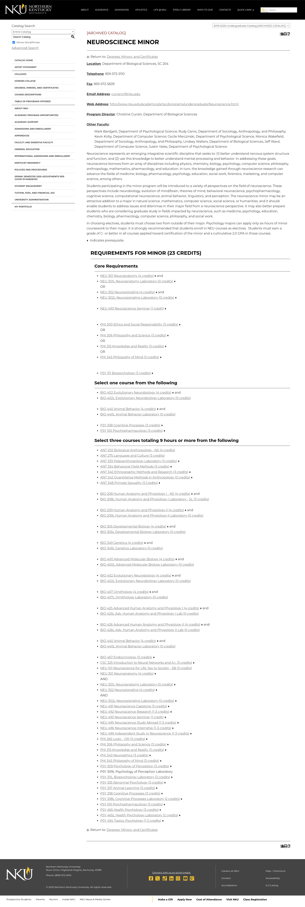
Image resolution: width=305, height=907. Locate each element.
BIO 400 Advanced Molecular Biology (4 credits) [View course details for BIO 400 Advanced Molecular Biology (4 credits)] (137, 559)
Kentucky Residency (27, 163)
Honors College (25, 81)
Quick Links (245, 9)
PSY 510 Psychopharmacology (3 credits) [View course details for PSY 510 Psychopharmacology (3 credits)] (131, 431)
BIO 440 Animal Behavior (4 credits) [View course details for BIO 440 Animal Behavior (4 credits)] (128, 409)
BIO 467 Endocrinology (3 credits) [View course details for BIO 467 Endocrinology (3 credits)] (126, 657)
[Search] (264, 9)
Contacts (225, 9)
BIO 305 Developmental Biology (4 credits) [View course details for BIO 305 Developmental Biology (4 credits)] (133, 526)
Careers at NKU (230, 870)
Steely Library (182, 9)
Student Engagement (28, 186)
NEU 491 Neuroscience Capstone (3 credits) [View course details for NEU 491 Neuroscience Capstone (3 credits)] (133, 706)
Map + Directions (275, 870)
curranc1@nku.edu (125, 94)
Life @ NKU (160, 9)
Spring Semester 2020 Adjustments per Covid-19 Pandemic (39, 178)
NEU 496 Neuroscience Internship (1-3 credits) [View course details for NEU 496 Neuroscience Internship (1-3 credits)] (135, 728)
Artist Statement (26, 67)
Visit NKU (232, 899)
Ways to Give (205, 9)
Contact (226, 878)
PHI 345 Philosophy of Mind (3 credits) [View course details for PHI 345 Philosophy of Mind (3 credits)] (129, 357)
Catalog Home (24, 60)
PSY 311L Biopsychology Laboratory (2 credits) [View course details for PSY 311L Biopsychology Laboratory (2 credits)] (135, 777)
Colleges (20, 74)
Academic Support (26, 122)
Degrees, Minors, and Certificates (37, 87)
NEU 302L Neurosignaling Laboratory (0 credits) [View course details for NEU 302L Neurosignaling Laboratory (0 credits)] (137, 297)
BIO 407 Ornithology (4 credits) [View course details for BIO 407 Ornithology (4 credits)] (124, 592)
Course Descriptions (28, 94)
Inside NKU (68, 899)
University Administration (32, 199)
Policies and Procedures (31, 169)
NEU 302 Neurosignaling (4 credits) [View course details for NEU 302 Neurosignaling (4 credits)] (127, 292)
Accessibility (273, 878)
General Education (27, 149)
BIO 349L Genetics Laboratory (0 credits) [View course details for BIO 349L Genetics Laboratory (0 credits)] (131, 548)
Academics (101, 9)
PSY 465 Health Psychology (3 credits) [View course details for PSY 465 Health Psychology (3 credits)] (129, 810)
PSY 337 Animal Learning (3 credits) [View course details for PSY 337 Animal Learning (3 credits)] (127, 788)
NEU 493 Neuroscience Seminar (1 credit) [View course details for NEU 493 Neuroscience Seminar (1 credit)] (132, 308)
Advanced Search (25, 48)
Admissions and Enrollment (33, 128)
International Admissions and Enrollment (42, 156)
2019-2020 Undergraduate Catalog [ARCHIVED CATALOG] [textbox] (250, 25)
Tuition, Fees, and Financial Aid (35, 192)
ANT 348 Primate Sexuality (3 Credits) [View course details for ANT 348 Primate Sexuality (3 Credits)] (129, 483)
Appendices (22, 135)
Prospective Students (18, 899)
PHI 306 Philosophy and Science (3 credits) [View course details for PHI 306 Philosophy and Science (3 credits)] (133, 335)
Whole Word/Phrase (28, 42)
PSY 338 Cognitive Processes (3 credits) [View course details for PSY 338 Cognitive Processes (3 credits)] (130, 425)
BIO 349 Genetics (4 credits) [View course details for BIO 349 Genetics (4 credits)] (121, 543)
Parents (40, 899)
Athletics (141, 9)
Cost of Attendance (209, 899)
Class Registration (255, 899)
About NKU (21, 108)
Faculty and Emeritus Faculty (34, 142)
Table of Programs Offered (33, 101)
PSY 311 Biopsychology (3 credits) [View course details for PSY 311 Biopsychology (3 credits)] (125, 373)
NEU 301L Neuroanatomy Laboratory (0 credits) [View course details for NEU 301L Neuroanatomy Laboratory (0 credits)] (136, 281)
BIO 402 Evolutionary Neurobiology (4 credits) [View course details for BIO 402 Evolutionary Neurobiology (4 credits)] (135, 392)
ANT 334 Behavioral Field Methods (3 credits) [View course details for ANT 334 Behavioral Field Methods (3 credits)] (135, 466)
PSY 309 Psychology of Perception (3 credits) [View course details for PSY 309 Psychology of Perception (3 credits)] (134, 766)
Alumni (53, 899)
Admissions (122, 9)
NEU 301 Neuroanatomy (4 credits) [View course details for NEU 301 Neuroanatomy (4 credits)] (127, 276)
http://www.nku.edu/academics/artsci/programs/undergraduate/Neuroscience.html (174, 104)
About (85, 9)
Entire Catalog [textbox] (22, 31)
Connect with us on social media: (171, 872)
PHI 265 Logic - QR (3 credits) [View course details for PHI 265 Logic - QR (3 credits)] (122, 739)
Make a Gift (165, 899)
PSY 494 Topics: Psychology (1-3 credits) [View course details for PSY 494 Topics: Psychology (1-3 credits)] (130, 821)
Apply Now (184, 899)
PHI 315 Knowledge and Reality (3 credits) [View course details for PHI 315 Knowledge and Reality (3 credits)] (132, 346)
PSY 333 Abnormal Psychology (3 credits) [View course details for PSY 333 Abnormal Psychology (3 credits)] (131, 782)
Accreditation (229, 885)
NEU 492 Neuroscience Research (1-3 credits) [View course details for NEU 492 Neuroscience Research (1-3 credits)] (135, 712)
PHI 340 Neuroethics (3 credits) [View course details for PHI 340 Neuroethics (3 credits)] (124, 755)
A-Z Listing (272, 885)
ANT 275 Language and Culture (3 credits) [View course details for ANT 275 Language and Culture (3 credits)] (132, 455)
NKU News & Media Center (95, 899)
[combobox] (251, 25)
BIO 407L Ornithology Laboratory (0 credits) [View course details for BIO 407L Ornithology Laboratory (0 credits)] (134, 597)
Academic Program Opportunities (36, 115)
